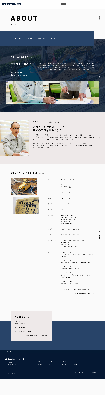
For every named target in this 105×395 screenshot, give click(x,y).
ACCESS (78, 4)
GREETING (28, 37)
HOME (39, 358)
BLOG (85, 4)
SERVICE (66, 4)
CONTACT (91, 4)
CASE (72, 4)
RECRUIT (99, 4)
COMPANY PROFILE (44, 37)
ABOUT (58, 4)
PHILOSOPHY (15, 37)
